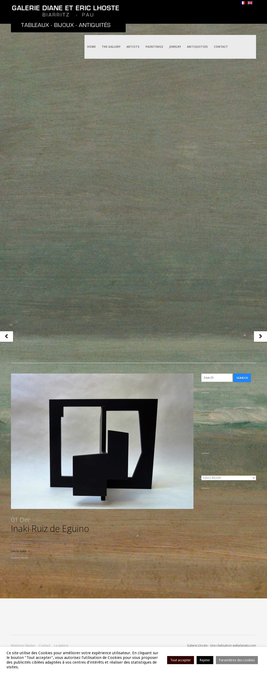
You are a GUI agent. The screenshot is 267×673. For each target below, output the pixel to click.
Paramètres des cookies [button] (237, 660)
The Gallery (111, 12)
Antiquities (197, 12)
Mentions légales (23, 645)
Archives (208, 473)
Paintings (154, 12)
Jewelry (175, 12)
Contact (221, 12)
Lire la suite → (20, 551)
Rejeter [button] (205, 660)
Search (242, 378)
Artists (132, 12)
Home (91, 12)
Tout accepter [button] (180, 660)
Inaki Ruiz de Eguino (50, 524)
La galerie (61, 645)
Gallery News (19, 558)
